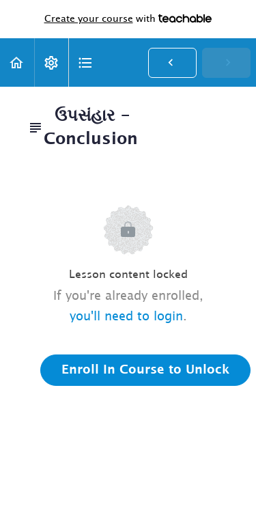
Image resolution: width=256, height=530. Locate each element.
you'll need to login (126, 317)
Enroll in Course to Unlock (145, 370)
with (128, 19)
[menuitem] (51, 62)
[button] (17, 62)
